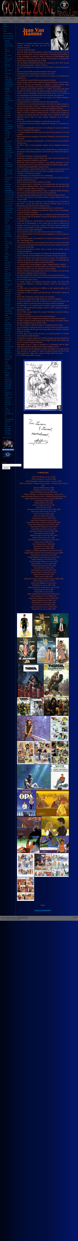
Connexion (75, 917)
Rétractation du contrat (22, 917)
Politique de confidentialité (6, 917)
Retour (43, 905)
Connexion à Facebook (8, 449)
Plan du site (14, 917)
